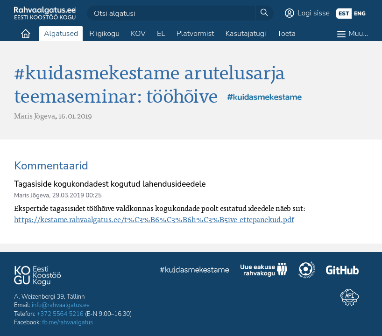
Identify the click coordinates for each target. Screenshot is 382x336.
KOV (138, 33)
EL (161, 33)
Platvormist (195, 33)
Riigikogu (104, 33)
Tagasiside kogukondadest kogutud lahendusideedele (110, 184)
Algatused (61, 33)
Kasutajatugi (245, 33)
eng (360, 13)
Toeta (286, 33)
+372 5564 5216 (60, 314)
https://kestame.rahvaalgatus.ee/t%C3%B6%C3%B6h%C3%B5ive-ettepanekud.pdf (154, 219)
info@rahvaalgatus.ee (61, 305)
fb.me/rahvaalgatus (67, 322)
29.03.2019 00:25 (77, 195)
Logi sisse (313, 13)
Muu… (358, 33)
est (344, 13)
